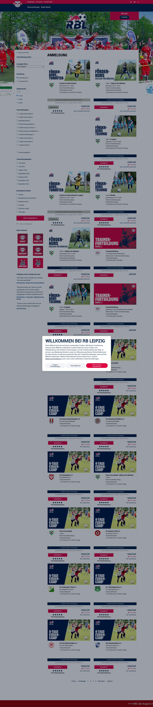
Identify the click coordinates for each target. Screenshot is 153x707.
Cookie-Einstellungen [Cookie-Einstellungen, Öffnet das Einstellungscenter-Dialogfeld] (55, 365)
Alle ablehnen (76, 365)
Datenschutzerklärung (53, 359)
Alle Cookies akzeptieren (96, 365)
